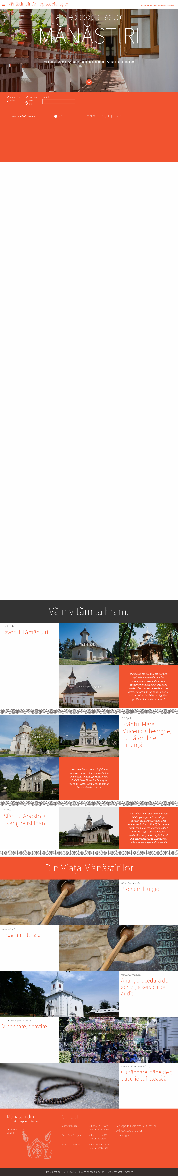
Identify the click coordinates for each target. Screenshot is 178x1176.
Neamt (32, 100)
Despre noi (145, 5)
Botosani (33, 97)
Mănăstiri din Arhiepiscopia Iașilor (39, 4)
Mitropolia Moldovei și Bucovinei (136, 1126)
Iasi (30, 103)
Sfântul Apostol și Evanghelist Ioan (26, 820)
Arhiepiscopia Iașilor (166, 5)
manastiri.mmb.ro (123, 1172)
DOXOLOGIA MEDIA (71, 1172)
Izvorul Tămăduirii (27, 632)
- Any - (20, 116)
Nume (45, 97)
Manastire (15, 97)
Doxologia (122, 1136)
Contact (153, 5)
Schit (12, 100)
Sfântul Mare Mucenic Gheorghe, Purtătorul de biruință (146, 735)
